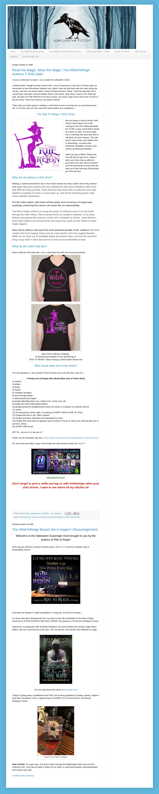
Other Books (140, 51)
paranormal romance (56, 517)
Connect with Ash (30, 56)
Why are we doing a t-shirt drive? (32, 177)
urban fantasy (75, 517)
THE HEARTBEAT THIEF (98, 51)
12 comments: (56, 513)
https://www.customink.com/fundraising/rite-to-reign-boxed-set (71, 438)
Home (12, 51)
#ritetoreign (23, 517)
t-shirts (66, 517)
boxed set (35, 517)
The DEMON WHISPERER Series (65, 51)
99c (29, 517)
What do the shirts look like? (29, 246)
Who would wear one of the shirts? (56, 365)
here (62, 547)
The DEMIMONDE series (32, 51)
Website (14, 56)
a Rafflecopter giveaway (23, 775)
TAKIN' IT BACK (122, 51)
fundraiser (43, 517)
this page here (70, 690)
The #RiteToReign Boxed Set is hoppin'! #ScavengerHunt (55, 529)
